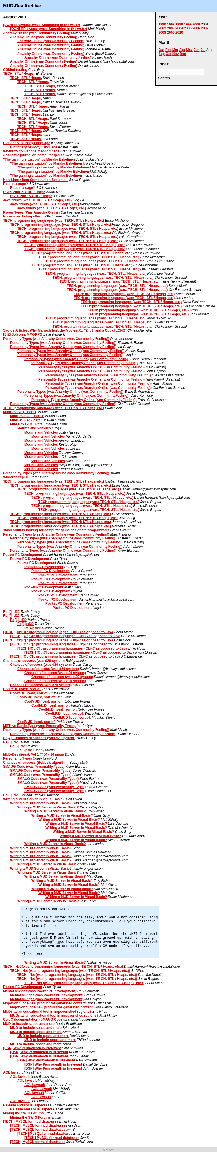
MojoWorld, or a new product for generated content (44, 1003)
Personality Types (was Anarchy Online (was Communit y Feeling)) (70, 351)
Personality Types (17, 758)
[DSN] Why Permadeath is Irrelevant (32, 1048)
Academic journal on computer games (33, 155)
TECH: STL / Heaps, (19, 74)
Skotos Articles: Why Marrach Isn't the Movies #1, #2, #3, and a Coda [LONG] (65, 330)
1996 (162, 24)
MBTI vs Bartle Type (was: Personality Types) (39, 726)
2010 (179, 33)
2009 (171, 33)
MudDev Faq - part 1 (26, 420)
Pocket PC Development (22, 555)
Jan (161, 50)
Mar (175, 50)
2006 (196, 28)
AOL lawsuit (13, 1072)
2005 (188, 28)
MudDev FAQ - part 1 (19, 412)
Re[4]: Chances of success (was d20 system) (39, 738)
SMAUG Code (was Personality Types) (33, 767)
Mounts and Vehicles (34, 428)
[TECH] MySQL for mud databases (30, 1121)
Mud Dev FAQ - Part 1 (27, 424)
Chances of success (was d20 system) (34, 661)
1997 (171, 24)
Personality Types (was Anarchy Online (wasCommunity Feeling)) (98, 375)
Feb (168, 50)
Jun (196, 50)
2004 (179, 28)
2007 (205, 28)
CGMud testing (15, 70)
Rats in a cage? (15, 184)
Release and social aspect (24, 1105)
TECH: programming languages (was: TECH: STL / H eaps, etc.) (68, 489)
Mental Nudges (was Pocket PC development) (39, 991)
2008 (162, 33)
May (189, 50)
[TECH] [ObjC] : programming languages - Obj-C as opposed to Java (58, 632)
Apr (182, 50)
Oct (168, 54)
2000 (196, 24)
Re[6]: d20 (11, 742)
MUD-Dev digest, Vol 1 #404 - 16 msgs (33, 754)
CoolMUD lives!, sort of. (22, 689)
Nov (175, 54)
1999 (188, 24)
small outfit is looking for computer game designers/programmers (56, 530)
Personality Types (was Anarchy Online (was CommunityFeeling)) (77, 396)
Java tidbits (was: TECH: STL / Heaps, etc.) (37, 200)
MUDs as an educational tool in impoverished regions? (47, 1012)
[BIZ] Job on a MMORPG (22, 334)
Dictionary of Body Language (26, 143)
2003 (171, 28)
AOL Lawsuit (34, 1085)
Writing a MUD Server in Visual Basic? (34, 799)
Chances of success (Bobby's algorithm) (36, 763)
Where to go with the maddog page (31, 151)
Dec (183, 54)
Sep (162, 54)
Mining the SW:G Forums (23, 1113)
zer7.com (108, 1150)
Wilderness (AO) (16, 477)
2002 (162, 28)
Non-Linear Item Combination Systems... (35, 180)
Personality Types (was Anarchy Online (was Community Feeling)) (56, 339)
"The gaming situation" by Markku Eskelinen (39, 159)
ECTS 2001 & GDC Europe (24, 192)
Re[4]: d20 (11, 612)
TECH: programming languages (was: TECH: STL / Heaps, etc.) (53, 221)
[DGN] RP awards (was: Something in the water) (41, 25)
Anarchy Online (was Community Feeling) (36, 33)
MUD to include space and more (29, 1024)
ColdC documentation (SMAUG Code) (33, 1019)
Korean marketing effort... (23, 216)
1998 (179, 24)
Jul (203, 50)
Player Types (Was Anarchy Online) (31, 212)
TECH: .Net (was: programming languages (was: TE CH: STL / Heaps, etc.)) (63, 966)
